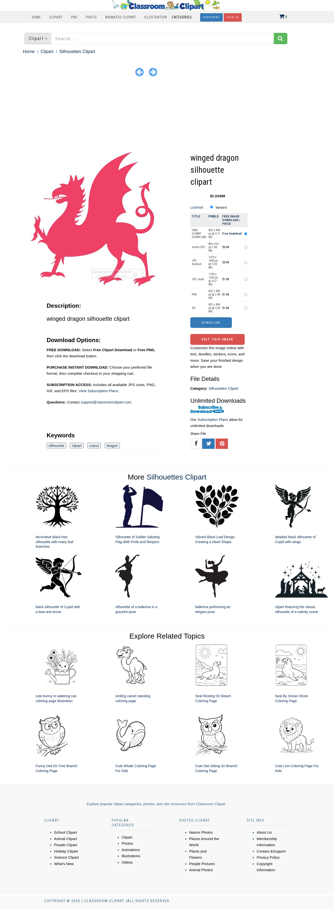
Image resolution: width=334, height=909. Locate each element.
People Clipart (65, 845)
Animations (131, 850)
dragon (112, 445)
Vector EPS (198, 247)
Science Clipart (66, 857)
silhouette (56, 445)
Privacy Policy (268, 857)
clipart (77, 445)
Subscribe (211, 17)
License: (197, 207)
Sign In (233, 17)
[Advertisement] (167, 115)
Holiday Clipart (66, 851)
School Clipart (65, 832)
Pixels (214, 216)
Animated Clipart (120, 17)
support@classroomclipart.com (106, 402)
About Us (264, 832)
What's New (64, 864)
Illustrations (131, 856)
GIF (194, 308)
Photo (91, 17)
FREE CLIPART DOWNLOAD (199, 233)
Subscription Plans (212, 419)
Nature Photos (201, 832)
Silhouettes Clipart (77, 51)
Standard (221, 207)
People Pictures (202, 864)
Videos (127, 862)
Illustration (155, 17)
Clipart (56, 17)
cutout (94, 445)
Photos (127, 843)
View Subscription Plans (98, 391)
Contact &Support (271, 851)
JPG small (198, 279)
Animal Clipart (65, 839)
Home (36, 17)
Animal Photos (201, 870)
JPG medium (197, 262)
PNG (74, 17)
